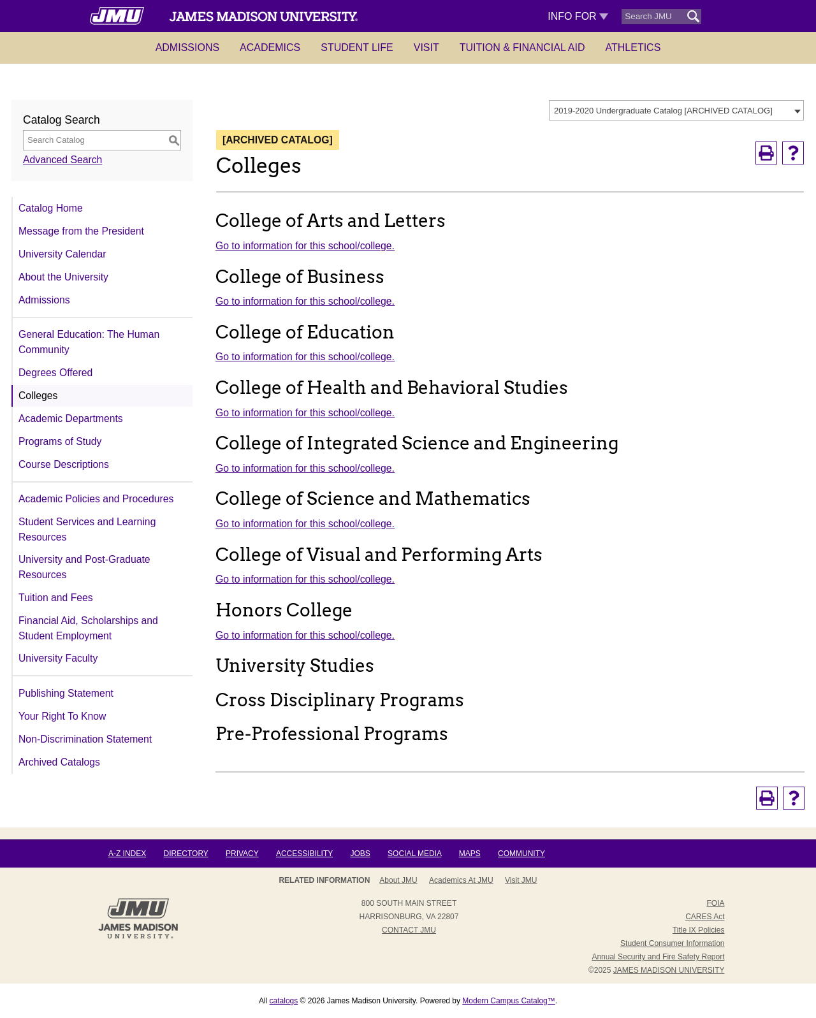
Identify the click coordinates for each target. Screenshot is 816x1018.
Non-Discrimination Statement (85, 739)
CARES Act (704, 916)
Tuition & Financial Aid (522, 47)
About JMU (398, 880)
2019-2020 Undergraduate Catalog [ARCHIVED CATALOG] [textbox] (663, 110)
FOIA (715, 903)
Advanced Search (62, 159)
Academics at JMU (461, 880)
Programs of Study (59, 441)
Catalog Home (50, 208)
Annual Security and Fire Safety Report (658, 956)
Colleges (37, 395)
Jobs (360, 853)
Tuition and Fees (55, 597)
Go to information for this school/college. (305, 245)
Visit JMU (521, 880)
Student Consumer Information (672, 943)
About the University (63, 277)
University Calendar (62, 254)
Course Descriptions (63, 464)
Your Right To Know (62, 716)
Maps (470, 853)
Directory (186, 853)
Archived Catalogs (59, 762)
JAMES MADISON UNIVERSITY (669, 970)
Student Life (357, 47)
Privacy (242, 853)
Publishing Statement (65, 693)
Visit (426, 47)
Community (521, 853)
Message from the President (81, 231)
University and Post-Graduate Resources (84, 567)
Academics (270, 47)
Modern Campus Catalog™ (508, 1000)
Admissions (187, 47)
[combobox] (676, 110)
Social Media (414, 853)
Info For (578, 16)
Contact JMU (409, 930)
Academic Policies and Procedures (95, 498)
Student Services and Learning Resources (87, 529)
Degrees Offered (55, 372)
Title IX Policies (699, 930)
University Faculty (58, 658)
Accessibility (304, 853)
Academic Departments (70, 418)
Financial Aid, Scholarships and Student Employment (88, 628)
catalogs (284, 1000)
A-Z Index (127, 853)
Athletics (633, 47)
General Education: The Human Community (88, 342)
